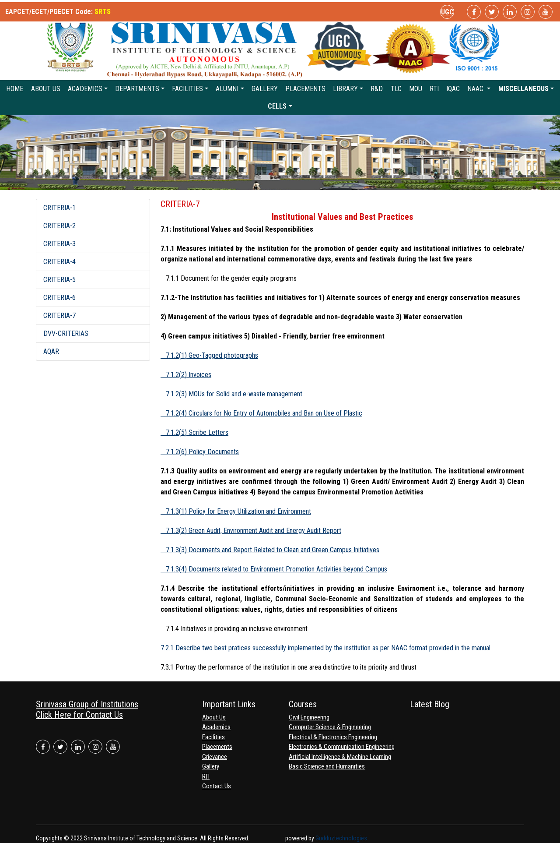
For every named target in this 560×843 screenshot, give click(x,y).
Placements (305, 89)
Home (14, 89)
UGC (447, 12)
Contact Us (216, 786)
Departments (137, 89)
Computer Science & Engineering (330, 727)
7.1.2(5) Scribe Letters (194, 432)
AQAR (51, 351)
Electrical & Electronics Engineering (333, 737)
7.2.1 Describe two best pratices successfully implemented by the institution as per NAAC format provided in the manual (325, 648)
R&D (377, 89)
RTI (434, 89)
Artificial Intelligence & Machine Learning (340, 757)
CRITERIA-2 (59, 226)
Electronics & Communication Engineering (342, 747)
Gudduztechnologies (341, 838)
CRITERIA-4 (59, 261)
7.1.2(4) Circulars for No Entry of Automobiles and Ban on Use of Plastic (261, 413)
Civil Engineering (309, 717)
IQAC (453, 89)
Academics (85, 89)
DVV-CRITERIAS (65, 333)
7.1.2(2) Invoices (186, 374)
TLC (396, 89)
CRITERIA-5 (59, 279)
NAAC (476, 89)
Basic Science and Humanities (327, 766)
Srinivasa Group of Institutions (87, 704)
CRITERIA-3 (59, 244)
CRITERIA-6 (59, 297)
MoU (415, 89)
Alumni (227, 89)
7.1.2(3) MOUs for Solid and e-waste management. (232, 394)
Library (345, 89)
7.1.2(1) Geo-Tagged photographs (209, 355)
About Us (45, 89)
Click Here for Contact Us (79, 714)
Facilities (187, 89)
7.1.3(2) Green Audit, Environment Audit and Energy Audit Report (251, 530)
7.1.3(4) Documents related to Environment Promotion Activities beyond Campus (274, 569)
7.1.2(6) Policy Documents (200, 452)
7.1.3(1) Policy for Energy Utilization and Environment (236, 511)
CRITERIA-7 (59, 315)
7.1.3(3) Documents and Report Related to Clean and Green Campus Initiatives (270, 550)
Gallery (265, 89)
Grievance (214, 757)
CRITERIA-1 (59, 208)
